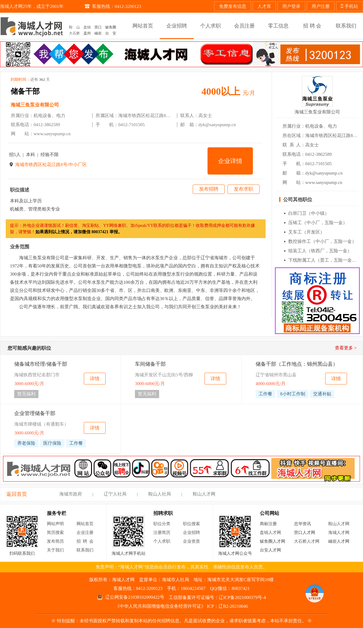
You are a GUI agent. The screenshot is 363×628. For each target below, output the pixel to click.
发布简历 (55, 541)
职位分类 (161, 524)
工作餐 (265, 393)
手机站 (349, 6)
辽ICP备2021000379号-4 (242, 597)
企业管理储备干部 (34, 413)
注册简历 (161, 532)
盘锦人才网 (270, 532)
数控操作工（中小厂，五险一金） (322, 241)
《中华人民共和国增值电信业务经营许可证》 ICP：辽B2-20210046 (181, 606)
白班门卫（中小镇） (308, 213)
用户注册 (321, 6)
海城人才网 (338, 532)
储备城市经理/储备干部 (40, 364)
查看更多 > (346, 347)
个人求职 (161, 541)
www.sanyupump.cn (52, 133)
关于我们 (55, 550)
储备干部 (25, 91)
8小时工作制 (292, 393)
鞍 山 (74, 27)
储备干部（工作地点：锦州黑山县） (297, 364)
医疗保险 (52, 443)
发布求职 (243, 188)
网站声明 (55, 524)
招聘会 (86, 541)
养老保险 (26, 443)
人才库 (264, 6)
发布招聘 (208, 188)
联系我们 (85, 550)
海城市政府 (70, 494)
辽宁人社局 (115, 494)
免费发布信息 (232, 6)
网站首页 (85, 524)
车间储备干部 (150, 364)
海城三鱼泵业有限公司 (35, 104)
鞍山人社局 (159, 494)
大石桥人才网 (306, 541)
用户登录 (291, 6)
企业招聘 (191, 532)
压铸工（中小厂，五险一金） (317, 222)
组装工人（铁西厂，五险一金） (320, 250)
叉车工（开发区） (306, 232)
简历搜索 (55, 532)
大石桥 (74, 33)
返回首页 (16, 494)
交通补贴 (322, 393)
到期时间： (30, 79)
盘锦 (87, 27)
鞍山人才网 (204, 494)
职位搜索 (191, 524)
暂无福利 (26, 393)
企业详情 (230, 161)
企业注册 (85, 532)
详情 (95, 378)
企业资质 (191, 541)
